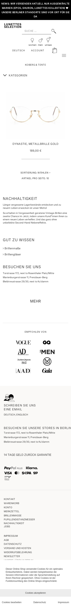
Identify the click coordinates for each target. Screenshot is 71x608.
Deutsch (18, 51)
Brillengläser (12, 254)
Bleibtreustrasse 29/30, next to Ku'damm (26, 442)
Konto (8, 508)
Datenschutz (13, 544)
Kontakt (9, 499)
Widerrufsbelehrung (18, 552)
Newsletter (12, 556)
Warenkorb (11, 503)
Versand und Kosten (17, 548)
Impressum (11, 536)
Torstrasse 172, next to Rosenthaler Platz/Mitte (29, 433)
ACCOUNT (37, 51)
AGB (6, 540)
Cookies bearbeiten (11, 602)
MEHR (35, 301)
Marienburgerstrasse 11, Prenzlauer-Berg (26, 437)
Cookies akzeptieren (35, 593)
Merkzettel (11, 512)
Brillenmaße (11, 248)
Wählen (35, 173)
